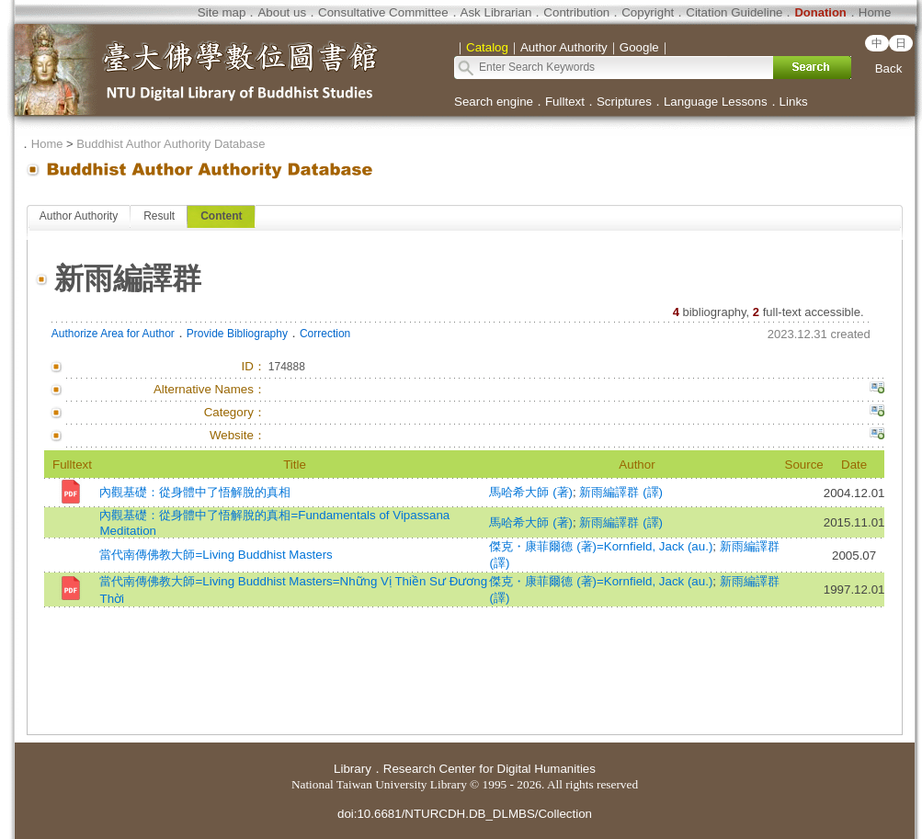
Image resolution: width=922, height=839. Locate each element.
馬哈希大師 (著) (531, 492)
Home (875, 12)
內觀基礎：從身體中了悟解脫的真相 (194, 492)
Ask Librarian (496, 12)
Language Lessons (716, 101)
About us (281, 12)
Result (159, 216)
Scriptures (624, 101)
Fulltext (565, 101)
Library (352, 769)
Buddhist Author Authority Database (170, 144)
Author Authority (79, 216)
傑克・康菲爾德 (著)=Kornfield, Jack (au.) (600, 546)
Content (221, 216)
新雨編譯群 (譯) (621, 492)
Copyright (647, 12)
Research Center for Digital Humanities (489, 769)
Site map (222, 12)
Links (794, 101)
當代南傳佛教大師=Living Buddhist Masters (215, 554)
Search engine (493, 101)
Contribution (576, 12)
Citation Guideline (734, 12)
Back (889, 68)
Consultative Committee (383, 12)
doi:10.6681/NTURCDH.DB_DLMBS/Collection (464, 814)
